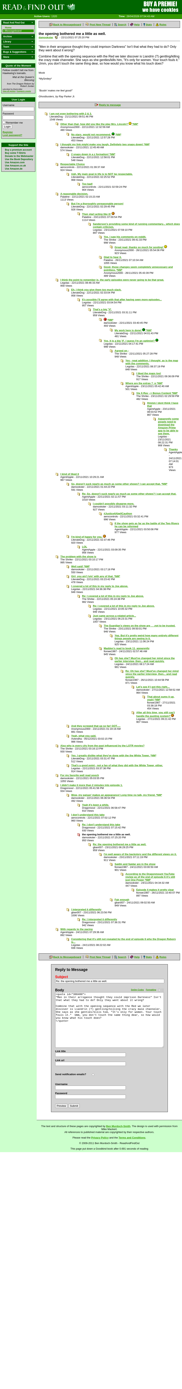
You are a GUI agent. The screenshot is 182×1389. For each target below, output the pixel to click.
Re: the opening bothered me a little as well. (119, 844)
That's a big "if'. (102, 309)
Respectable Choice (72, 164)
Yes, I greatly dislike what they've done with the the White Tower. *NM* (113, 755)
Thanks (173, 449)
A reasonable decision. (74, 193)
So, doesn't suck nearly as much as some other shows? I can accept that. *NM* (119, 483)
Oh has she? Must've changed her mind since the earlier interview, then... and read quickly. (145, 660)
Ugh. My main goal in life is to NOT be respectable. (102, 174)
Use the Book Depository (19, 159)
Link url (59, 1060)
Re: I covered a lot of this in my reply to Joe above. (113, 596)
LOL (84, 546)
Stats (149, 24)
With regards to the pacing (76, 929)
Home (8, 27)
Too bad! (87, 183)
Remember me (14, 122)
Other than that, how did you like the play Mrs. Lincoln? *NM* (99, 124)
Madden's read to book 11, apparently (126, 648)
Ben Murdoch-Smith (118, 1126)
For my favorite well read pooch (79, 775)
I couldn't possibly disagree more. (113, 503)
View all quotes (9, 91)
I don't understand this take (88, 814)
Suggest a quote (24, 91)
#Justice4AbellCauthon (118, 513)
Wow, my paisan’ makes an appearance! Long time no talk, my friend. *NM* (116, 794)
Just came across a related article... (114, 615)
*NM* (108, 319)
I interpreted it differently (86, 909)
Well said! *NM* (80, 566)
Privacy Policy (100, 1137)
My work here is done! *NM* (133, 330)
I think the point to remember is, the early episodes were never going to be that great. (112, 279)
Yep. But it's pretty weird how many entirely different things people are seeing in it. (146, 637)
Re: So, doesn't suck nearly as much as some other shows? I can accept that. (129, 493)
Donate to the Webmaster (19, 156)
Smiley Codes (137, 990)
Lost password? (12, 135)
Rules (162, 24)
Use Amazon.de (13, 168)
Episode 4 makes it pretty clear (155, 889)
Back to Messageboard (67, 24)
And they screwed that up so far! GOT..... (95, 725)
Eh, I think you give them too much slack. (96, 289)
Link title (60, 1051)
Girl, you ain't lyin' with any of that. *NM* (95, 576)
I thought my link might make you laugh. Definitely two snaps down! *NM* (105, 144)
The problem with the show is (78, 556)
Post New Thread (100, 24)
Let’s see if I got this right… (153, 686)
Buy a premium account (18, 149)
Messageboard (13, 30)
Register (8, 132)
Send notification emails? (70, 1074)
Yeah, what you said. (83, 735)
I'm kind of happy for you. (88, 536)
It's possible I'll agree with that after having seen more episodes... (122, 299)
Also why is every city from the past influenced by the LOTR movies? (102, 745)
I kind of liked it (69, 474)
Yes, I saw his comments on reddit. (125, 236)
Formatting (151, 990)
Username (8, 105)
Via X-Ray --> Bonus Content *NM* (157, 393)
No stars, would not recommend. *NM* (96, 134)
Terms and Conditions (132, 1137)
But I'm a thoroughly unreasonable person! (97, 203)
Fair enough (122, 899)
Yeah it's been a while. (95, 804)
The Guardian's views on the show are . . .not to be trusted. (139, 625)
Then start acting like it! (98, 214)
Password (8, 113)
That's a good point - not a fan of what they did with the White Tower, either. (117, 765)
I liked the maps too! (148, 373)
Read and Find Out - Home (59, 7)
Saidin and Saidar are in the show (135, 864)
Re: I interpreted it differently (99, 919)
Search (122, 24)
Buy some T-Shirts (15, 153)
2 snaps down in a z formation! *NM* (93, 154)
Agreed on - (122, 350)
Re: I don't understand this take (101, 824)
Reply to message (110, 104)
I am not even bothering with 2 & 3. (70, 113)
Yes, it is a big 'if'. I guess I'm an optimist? (131, 340)
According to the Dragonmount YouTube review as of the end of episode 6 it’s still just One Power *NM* (150, 876)
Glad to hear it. (113, 257)
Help (137, 24)
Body (59, 990)
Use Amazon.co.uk (15, 165)
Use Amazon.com (15, 162)
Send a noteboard (56, 37)
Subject (61, 977)
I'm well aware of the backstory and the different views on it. (140, 854)
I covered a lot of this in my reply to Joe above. (99, 586)
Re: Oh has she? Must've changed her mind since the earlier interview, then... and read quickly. (152, 674)
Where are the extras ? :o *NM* (144, 383)
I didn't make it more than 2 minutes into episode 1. (91, 785)
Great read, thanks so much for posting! (141, 247)
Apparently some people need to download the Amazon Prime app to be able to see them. (168, 426)
